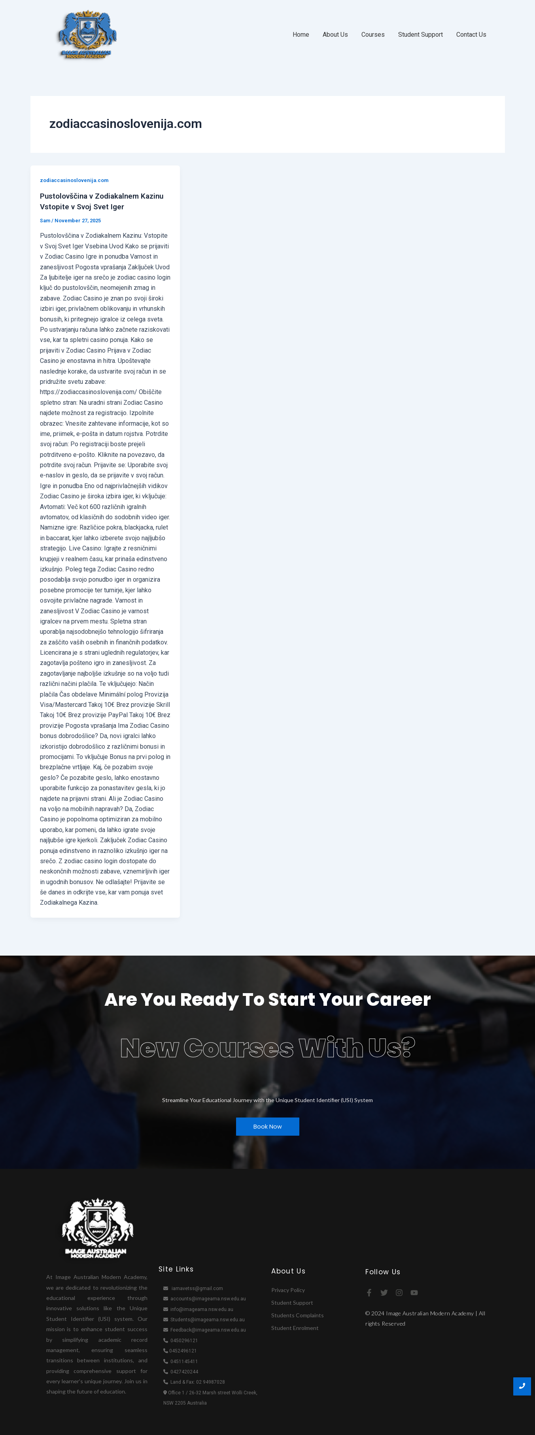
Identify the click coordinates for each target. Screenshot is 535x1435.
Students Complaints (297, 1314)
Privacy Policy (288, 1289)
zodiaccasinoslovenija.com (76, 180)
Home (301, 34)
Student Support (420, 34)
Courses (373, 34)
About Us (335, 34)
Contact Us (471, 34)
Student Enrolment (295, 1327)
